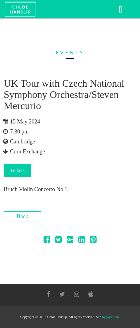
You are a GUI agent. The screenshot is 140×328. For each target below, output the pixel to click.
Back (22, 216)
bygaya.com (110, 317)
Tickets (17, 170)
